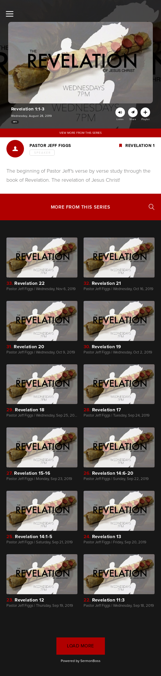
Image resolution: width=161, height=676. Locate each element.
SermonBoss (90, 661)
